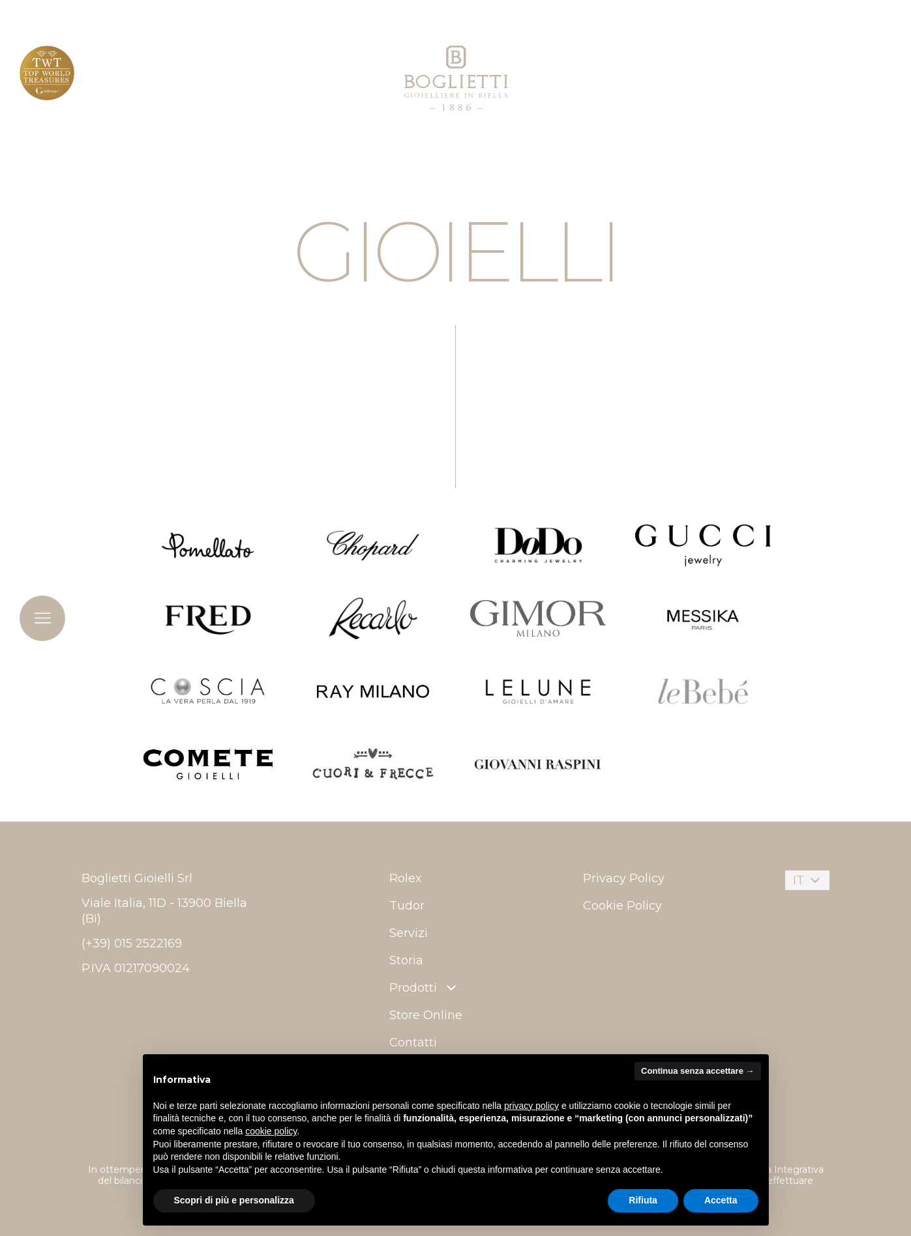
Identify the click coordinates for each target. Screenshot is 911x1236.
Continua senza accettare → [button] (697, 1071)
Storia (406, 960)
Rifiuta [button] (643, 1200)
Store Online (425, 1015)
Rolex (405, 878)
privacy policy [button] (531, 1105)
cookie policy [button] (271, 1131)
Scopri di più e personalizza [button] (234, 1200)
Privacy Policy (624, 878)
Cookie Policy (622, 905)
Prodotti (424, 988)
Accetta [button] (721, 1200)
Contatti (413, 1042)
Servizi (408, 933)
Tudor (407, 905)
